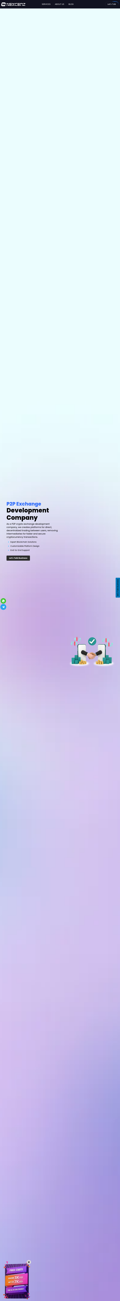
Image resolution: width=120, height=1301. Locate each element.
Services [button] (46, 4)
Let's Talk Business (18, 558)
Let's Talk (112, 4)
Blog (71, 4)
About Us (59, 4)
